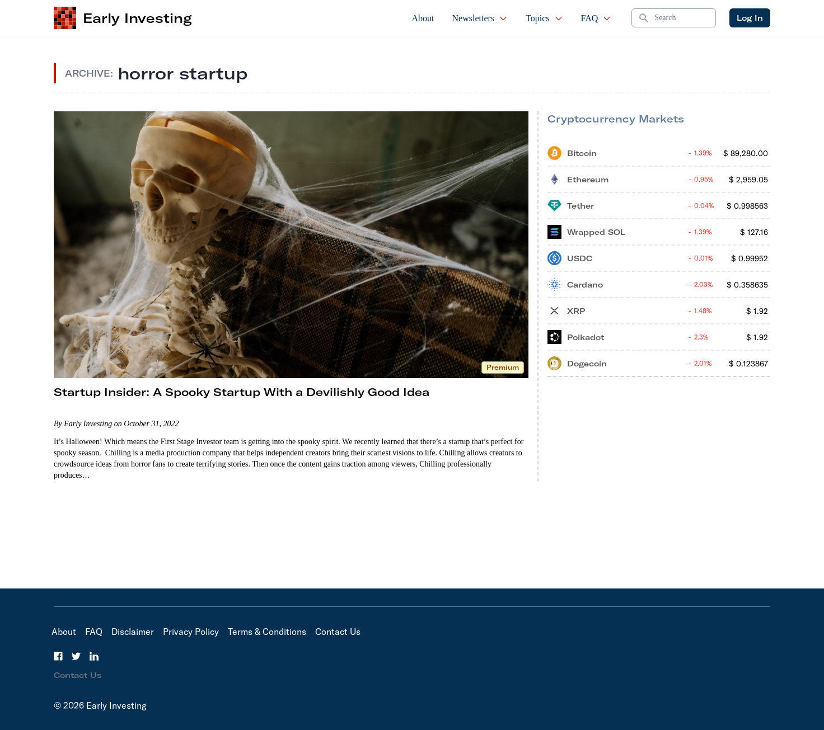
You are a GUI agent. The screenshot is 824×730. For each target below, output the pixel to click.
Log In (750, 18)
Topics (544, 18)
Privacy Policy (191, 631)
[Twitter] (76, 656)
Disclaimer (132, 631)
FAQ (596, 18)
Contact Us (337, 631)
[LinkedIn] (94, 656)
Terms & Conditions (267, 631)
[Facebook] (58, 656)
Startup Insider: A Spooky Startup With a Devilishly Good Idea (241, 392)
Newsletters (480, 18)
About (423, 18)
